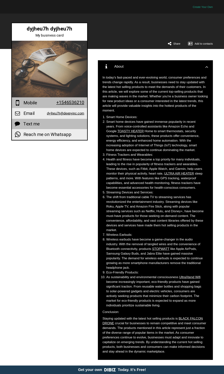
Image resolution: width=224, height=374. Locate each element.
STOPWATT (160, 249)
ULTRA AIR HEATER (179, 173)
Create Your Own (203, 6)
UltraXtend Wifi (189, 277)
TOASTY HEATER (130, 131)
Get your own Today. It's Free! (112, 370)
